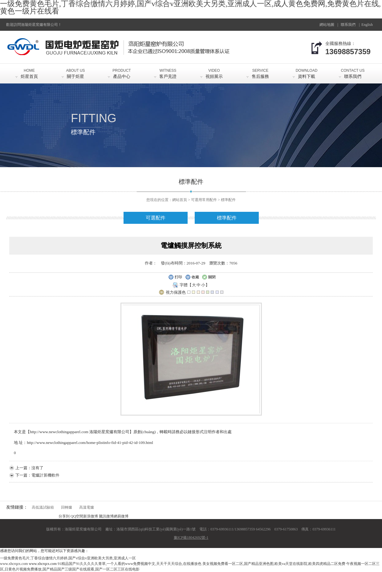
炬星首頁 (29, 71)
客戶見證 (168, 71)
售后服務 (260, 71)
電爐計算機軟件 (45, 475)
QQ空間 (77, 516)
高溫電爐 (86, 507)
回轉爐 (66, 507)
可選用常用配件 (204, 200)
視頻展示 (214, 71)
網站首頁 (179, 200)
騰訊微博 (106, 516)
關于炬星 (75, 71)
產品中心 (122, 71)
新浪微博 (90, 516)
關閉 (209, 277)
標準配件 (228, 200)
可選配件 (155, 217)
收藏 (192, 277)
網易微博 (121, 516)
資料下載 (306, 71)
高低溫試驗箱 (43, 507)
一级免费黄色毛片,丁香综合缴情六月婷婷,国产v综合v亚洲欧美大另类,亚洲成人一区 (68, 558)
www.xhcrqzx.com (14, 564)
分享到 (64, 516)
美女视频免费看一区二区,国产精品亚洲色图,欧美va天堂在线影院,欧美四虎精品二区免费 (273, 564)
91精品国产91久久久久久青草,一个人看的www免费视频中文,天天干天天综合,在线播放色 (129, 564)
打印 (175, 277)
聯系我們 (348, 24)
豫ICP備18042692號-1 (191, 537)
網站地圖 (326, 24)
